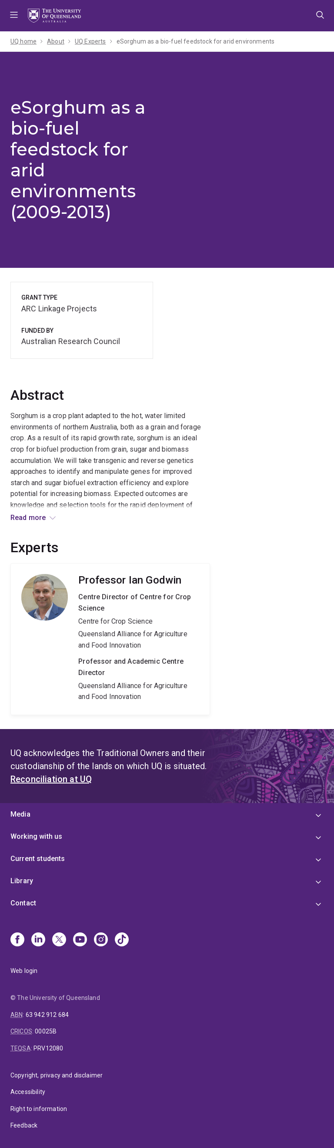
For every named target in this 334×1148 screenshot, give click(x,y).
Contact (23, 903)
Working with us (36, 836)
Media (20, 814)
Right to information (38, 1108)
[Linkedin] (38, 940)
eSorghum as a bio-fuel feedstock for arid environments (196, 41)
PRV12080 (48, 1048)
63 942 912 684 (47, 1014)
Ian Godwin (110, 639)
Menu (14, 15)
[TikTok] (122, 940)
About (55, 41)
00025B (46, 1031)
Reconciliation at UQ (51, 779)
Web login (23, 970)
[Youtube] (80, 940)
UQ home (23, 41)
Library (21, 881)
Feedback (23, 1125)
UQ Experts (90, 41)
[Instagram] (101, 940)
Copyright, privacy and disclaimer (56, 1075)
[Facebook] (17, 940)
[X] (59, 940)
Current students (37, 858)
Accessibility (27, 1091)
